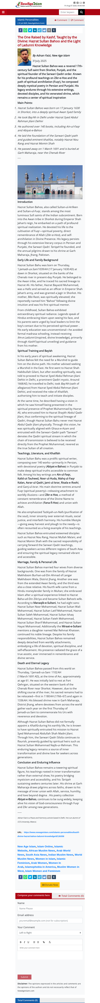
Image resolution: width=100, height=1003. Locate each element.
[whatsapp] (25, 30)
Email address (26, 915)
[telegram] (40, 30)
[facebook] (21, 30)
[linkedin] (35, 30)
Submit (24, 964)
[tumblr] (54, 30)
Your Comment (26, 927)
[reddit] (44, 30)
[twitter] (30, 30)
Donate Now (50, 884)
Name (21, 903)
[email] (49, 30)
